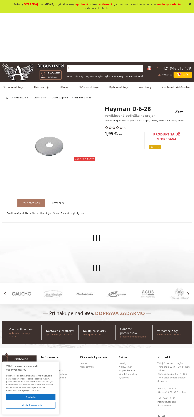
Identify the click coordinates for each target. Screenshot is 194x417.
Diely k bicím (40, 50)
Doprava (45, 333)
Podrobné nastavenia (31, 405)
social (127, 411)
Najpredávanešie (127, 322)
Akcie (69, 27)
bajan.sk (137, 411)
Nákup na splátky (49, 337)
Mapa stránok (87, 319)
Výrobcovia (124, 330)
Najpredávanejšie (94, 27)
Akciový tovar (125, 319)
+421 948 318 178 (23, 322)
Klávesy (64, 38)
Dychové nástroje (119, 38)
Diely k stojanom (60, 50)
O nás (44, 315)
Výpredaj (78, 27)
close (190, 4)
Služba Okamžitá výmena (53, 330)
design (103, 411)
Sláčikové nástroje (89, 38)
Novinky (123, 315)
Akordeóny (145, 38)
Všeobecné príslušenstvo (176, 38)
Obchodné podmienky (52, 322)
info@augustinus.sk (23, 326)
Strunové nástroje (14, 38)
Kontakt (84, 315)
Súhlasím (31, 397)
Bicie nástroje (42, 38)
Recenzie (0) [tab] (58, 155)
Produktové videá (134, 27)
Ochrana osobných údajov (54, 326)
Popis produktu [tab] (31, 155)
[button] (6, 246)
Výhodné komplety (114, 27)
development (115, 411)
